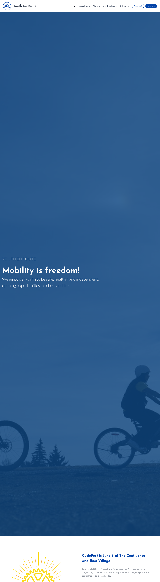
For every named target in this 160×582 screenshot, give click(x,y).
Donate (151, 6)
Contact (138, 6)
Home (73, 6)
